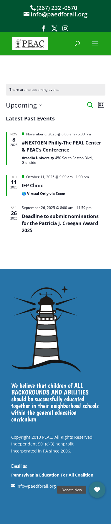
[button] (44, 28)
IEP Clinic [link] (32, 185)
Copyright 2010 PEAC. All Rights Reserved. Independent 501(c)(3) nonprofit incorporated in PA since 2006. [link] (52, 444)
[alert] (55, 90)
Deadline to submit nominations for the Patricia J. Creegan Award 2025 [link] (60, 223)
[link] (30, 43)
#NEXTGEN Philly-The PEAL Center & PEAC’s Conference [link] (61, 146)
